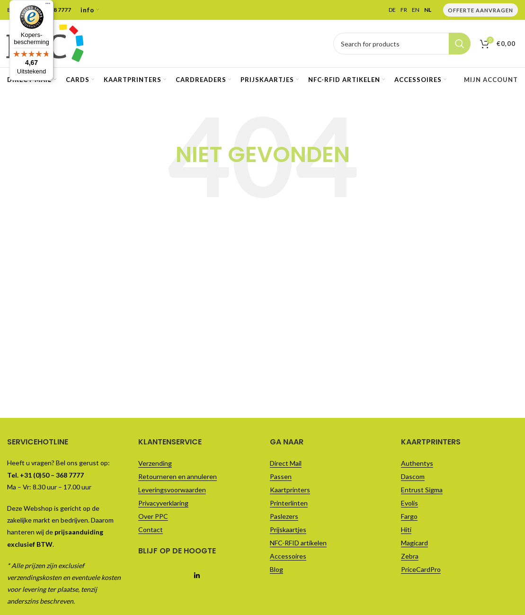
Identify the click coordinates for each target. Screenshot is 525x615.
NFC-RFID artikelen (298, 543)
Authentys (417, 463)
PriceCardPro (421, 569)
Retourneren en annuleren (177, 476)
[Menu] (47, 5)
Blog (276, 569)
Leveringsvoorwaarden (172, 490)
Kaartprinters (290, 490)
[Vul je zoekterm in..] (402, 43)
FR (403, 10)
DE (392, 10)
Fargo (409, 516)
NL (427, 10)
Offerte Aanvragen (480, 10)
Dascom (413, 476)
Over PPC (153, 516)
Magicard (414, 543)
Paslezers (284, 516)
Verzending (155, 463)
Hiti (406, 529)
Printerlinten (289, 503)
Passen (281, 476)
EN (415, 10)
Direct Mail (286, 463)
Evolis (409, 503)
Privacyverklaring (163, 503)
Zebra (409, 556)
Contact (150, 529)
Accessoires (288, 556)
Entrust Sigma (422, 490)
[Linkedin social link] (197, 576)
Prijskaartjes (288, 529)
